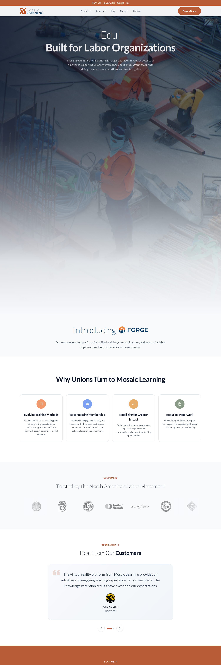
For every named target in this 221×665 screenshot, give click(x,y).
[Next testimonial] (119, 628)
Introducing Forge (120, 2)
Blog (112, 10)
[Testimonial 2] (113, 628)
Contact (137, 10)
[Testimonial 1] (109, 628)
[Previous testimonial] (101, 628)
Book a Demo (189, 11)
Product (84, 11)
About (123, 11)
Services (99, 11)
